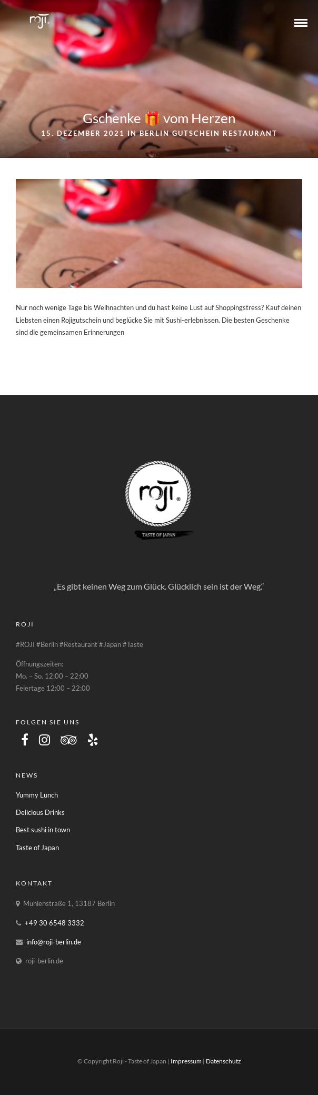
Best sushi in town (43, 829)
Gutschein (196, 133)
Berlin (155, 133)
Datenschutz (223, 1061)
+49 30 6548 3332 (54, 923)
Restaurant (250, 133)
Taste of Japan (37, 847)
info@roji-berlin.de (53, 942)
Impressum (186, 1061)
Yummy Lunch (37, 795)
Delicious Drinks (40, 812)
